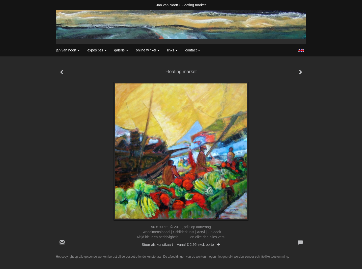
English (301, 50)
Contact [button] (192, 50)
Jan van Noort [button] (68, 50)
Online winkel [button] (147, 50)
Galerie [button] (121, 50)
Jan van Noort (167, 5)
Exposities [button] (96, 50)
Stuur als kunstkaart (181, 245)
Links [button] (172, 50)
